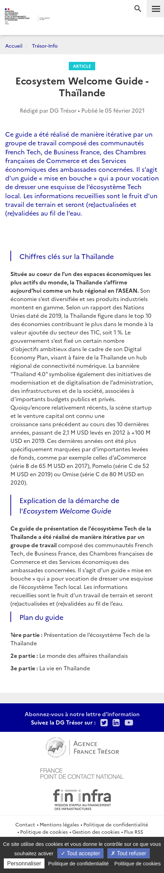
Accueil (14, 45)
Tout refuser (128, 853)
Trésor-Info (45, 45)
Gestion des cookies (96, 831)
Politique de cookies (44, 831)
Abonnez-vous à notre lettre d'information (82, 714)
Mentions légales (59, 824)
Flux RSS (133, 831)
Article (82, 66)
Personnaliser (24, 863)
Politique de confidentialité (115, 824)
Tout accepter (80, 853)
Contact (25, 824)
